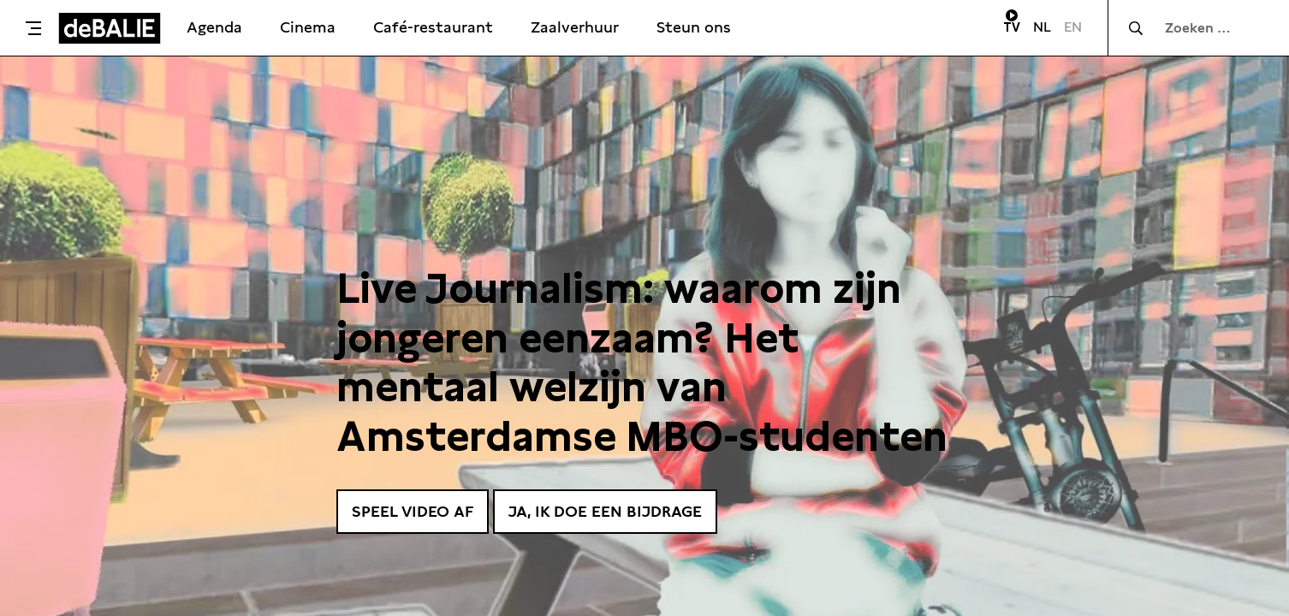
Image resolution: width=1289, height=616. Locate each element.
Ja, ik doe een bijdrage (605, 511)
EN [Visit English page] (1073, 27)
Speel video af (412, 511)
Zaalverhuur (575, 27)
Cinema (308, 27)
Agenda (214, 27)
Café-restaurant (433, 27)
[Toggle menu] (33, 28)
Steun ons (693, 27)
